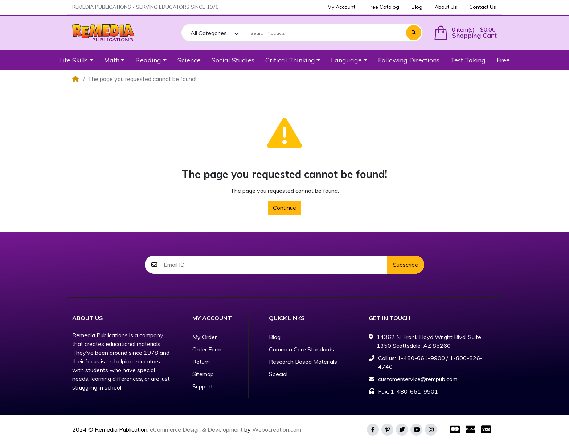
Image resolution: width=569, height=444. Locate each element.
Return (201, 361)
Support (202, 386)
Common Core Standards (301, 349)
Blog (275, 337)
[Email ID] (275, 265)
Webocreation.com (276, 429)
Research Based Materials (303, 361)
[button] (465, 33)
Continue (284, 207)
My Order (204, 337)
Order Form (206, 349)
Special (278, 374)
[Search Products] (324, 33)
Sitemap (203, 374)
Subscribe (405, 264)
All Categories (209, 33)
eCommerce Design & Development (196, 429)
